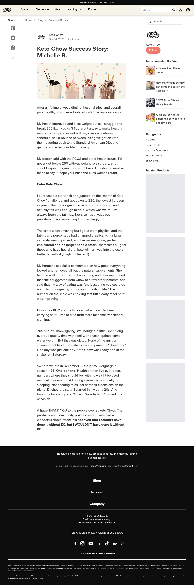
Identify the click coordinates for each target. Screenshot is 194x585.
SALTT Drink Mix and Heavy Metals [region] (168, 102)
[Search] (149, 21)
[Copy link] (13, 57)
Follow (153, 50)
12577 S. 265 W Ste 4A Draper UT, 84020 (97, 533)
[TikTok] (107, 543)
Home (28, 20)
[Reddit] (115, 543)
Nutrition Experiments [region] (157, 150)
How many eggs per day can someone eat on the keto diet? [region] (170, 87)
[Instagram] (82, 543)
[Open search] (173, 9)
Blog (40, 20)
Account (97, 492)
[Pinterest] (122, 543)
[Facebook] (75, 543)
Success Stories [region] (154, 155)
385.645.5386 (101, 516)
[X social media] (99, 543)
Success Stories (58, 20)
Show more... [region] (153, 161)
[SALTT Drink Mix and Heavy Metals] (150, 102)
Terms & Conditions (97, 465)
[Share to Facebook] (13, 47)
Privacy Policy (131, 465)
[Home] (7, 10)
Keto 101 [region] (150, 140)
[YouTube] (91, 543)
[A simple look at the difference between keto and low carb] (150, 117)
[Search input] (156, 9)
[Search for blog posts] (168, 21)
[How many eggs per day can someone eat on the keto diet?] (150, 85)
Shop (97, 480)
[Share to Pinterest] (13, 28)
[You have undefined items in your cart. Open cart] (188, 10)
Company (97, 503)
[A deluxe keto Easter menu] (150, 70)
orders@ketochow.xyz (100, 519)
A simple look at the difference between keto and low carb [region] (170, 119)
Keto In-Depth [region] (153, 145)
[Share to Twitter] (13, 38)
